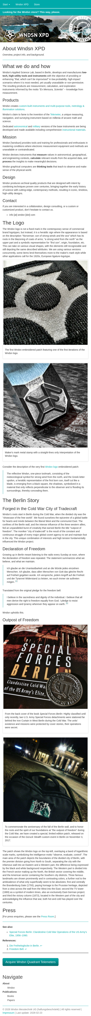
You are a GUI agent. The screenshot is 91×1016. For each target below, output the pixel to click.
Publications (10, 991)
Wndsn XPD (21, 4)
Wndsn (11, 987)
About (6, 983)
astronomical (20, 126)
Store (37, 4)
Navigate (13, 977)
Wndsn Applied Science (45, 29)
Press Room (47, 916)
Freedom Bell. (16, 949)
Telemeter (55, 114)
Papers (11, 1000)
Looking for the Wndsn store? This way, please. (31, 12)
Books (10, 996)
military (36, 126)
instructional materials (73, 129)
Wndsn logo (51, 466)
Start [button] (6, 4)
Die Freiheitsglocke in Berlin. (24, 945)
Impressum (8, 1012)
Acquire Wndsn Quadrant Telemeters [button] (30, 962)
